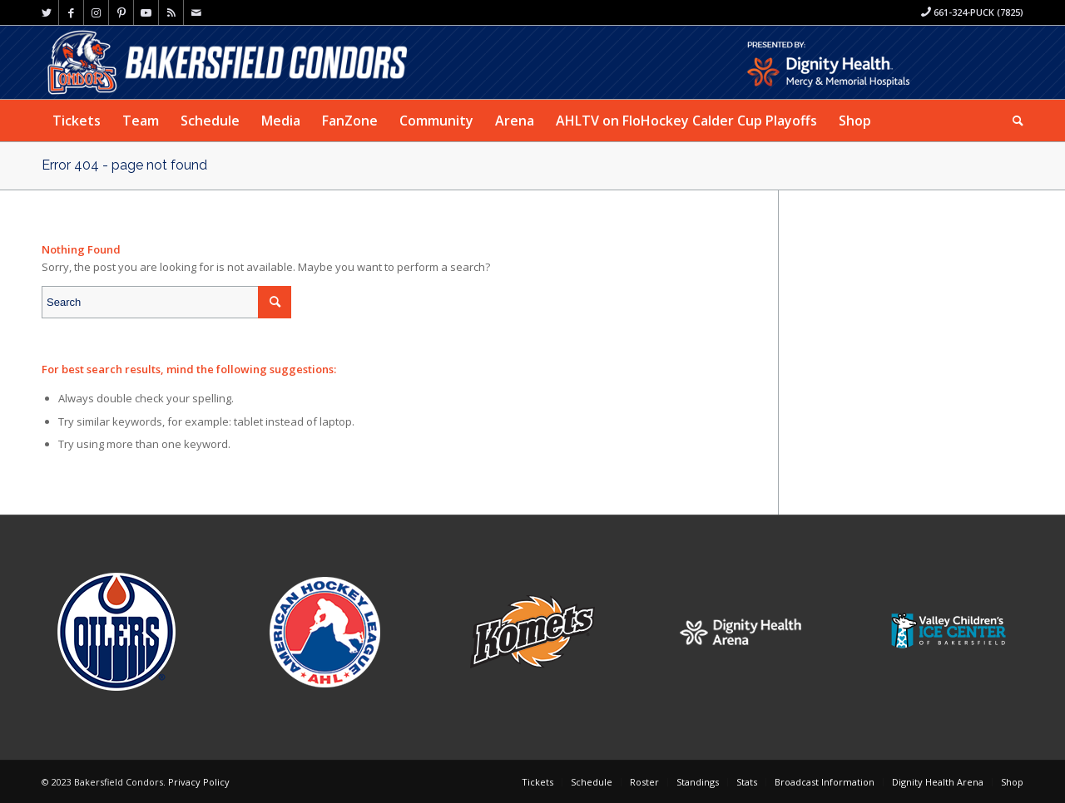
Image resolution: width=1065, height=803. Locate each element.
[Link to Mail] (196, 12)
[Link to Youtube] (146, 12)
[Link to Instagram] (96, 12)
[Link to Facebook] (71, 12)
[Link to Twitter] (46, 12)
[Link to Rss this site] (171, 12)
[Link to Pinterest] (121, 12)
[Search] (1012, 120)
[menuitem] (76, 120)
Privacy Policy (199, 782)
